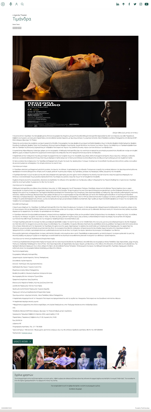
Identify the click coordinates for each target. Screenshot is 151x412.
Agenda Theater (20, 15)
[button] (22, 68)
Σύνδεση (72, 389)
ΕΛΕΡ (19, 28)
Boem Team (16, 24)
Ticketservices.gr (26, 333)
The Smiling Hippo (145, 408)
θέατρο (15, 28)
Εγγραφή (79, 389)
